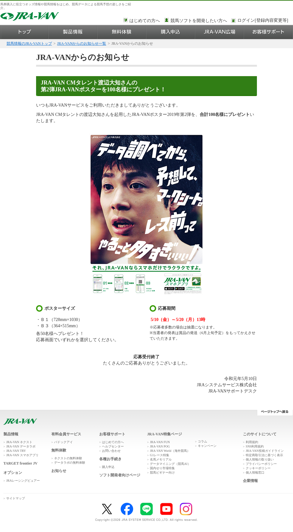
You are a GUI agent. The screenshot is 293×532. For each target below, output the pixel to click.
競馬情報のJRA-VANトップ (29, 43)
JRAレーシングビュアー (23, 480)
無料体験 (121, 32)
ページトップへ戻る (275, 412)
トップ (24, 32)
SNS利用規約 (255, 446)
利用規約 (252, 442)
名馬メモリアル (161, 459)
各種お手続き (110, 459)
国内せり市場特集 (162, 468)
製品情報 (73, 32)
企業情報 (250, 481)
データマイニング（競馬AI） (170, 464)
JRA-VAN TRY (16, 450)
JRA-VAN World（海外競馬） (170, 450)
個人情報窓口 (255, 472)
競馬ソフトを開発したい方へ (198, 20)
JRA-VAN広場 (219, 32)
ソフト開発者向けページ (119, 475)
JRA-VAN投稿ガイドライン (265, 450)
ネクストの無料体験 (68, 458)
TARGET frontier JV (20, 463)
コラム (202, 441)
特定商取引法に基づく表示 (264, 455)
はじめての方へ (144, 20)
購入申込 (170, 32)
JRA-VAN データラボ (20, 446)
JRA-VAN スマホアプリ (22, 455)
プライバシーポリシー (261, 464)
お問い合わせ (111, 450)
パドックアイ (63, 442)
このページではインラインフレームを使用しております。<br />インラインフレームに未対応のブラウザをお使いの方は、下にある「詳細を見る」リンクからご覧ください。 (263, 21)
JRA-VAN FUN (160, 442)
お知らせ (58, 471)
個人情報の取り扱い (260, 459)
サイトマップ (15, 498)
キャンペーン (207, 445)
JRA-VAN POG (160, 446)
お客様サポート (268, 32)
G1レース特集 (159, 455)
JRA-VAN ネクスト (19, 442)
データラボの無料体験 (69, 462)
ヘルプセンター (113, 446)
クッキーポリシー (258, 468)
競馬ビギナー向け (162, 472)
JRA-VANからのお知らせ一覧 (81, 43)
